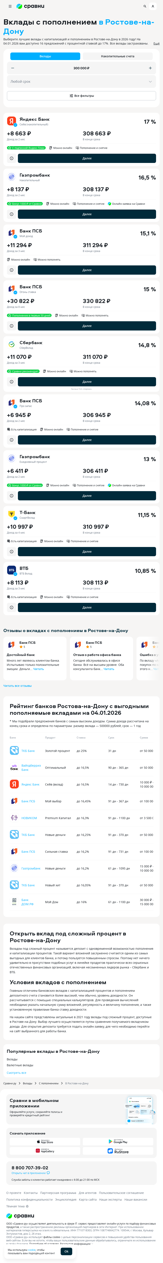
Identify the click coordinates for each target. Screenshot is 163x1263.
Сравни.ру (9, 1083)
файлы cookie (51, 1237)
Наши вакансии (135, 1199)
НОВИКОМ (29, 818)
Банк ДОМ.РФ (27, 902)
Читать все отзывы (17, 686)
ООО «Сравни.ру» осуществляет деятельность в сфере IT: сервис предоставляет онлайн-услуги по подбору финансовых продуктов (81, 1225)
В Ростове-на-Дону (76, 1083)
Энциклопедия (65, 1199)
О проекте (13, 1193)
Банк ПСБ (27, 642)
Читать (38, 669)
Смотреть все (16, 1073)
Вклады (12, 1059)
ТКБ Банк (28, 751)
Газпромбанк (30, 868)
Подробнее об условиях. (44, 1243)
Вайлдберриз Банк (31, 767)
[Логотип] (81, 1215)
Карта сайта (88, 1199)
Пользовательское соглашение (121, 1193)
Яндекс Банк (30, 784)
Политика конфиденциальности (29, 1199)
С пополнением (49, 1083)
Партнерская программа (58, 1193)
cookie (32, 1249)
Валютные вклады (20, 1065)
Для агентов (87, 1193)
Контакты (31, 1193)
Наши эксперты (110, 1199)
